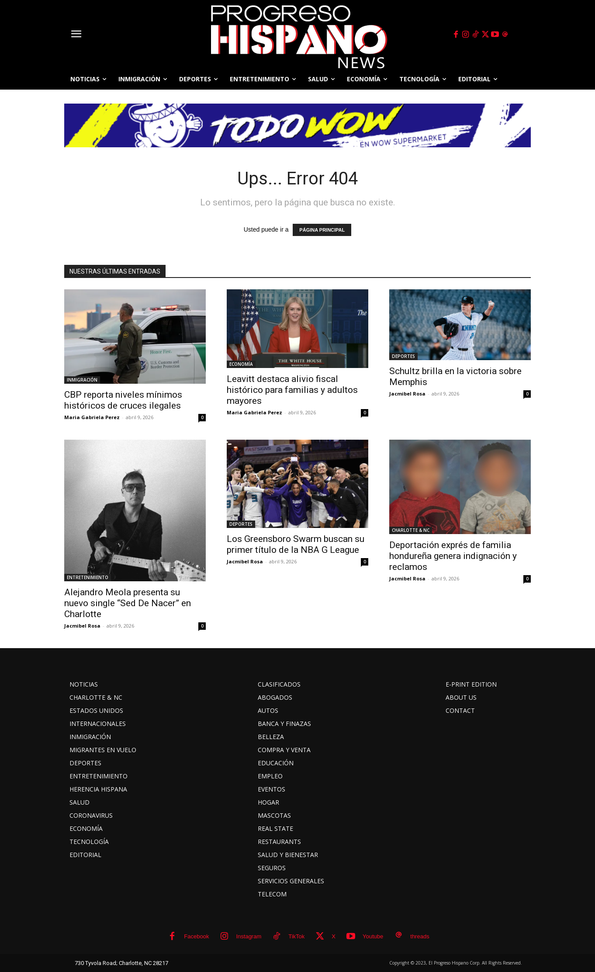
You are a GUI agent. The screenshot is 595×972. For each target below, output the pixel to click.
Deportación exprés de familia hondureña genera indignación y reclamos (453, 556)
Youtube (373, 936)
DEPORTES (403, 356)
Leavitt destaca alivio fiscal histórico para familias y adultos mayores (292, 390)
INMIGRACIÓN (82, 380)
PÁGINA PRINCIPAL (322, 230)
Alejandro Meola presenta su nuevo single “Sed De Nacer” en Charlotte (127, 603)
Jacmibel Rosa (407, 393)
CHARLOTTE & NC (410, 530)
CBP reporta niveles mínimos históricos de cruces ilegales (123, 400)
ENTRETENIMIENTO (87, 577)
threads (419, 936)
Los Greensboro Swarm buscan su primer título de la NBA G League (295, 544)
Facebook (196, 936)
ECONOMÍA (241, 364)
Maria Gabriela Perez (92, 417)
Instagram (248, 936)
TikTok (296, 936)
